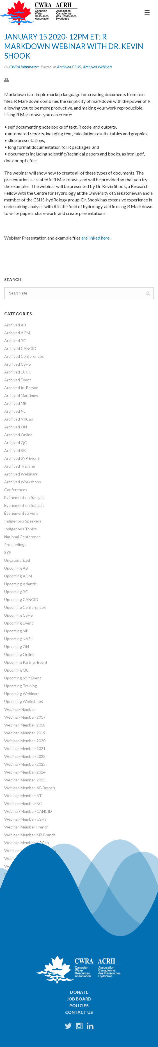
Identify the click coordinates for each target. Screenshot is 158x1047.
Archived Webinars (97, 66)
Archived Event (17, 379)
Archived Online (18, 434)
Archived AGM (17, 332)
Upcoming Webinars (22, 693)
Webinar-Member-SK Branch (29, 858)
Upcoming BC (16, 591)
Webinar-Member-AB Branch (29, 787)
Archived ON (15, 426)
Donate (79, 992)
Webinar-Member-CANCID (28, 811)
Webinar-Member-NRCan (26, 842)
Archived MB (15, 403)
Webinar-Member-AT (23, 795)
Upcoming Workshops (23, 701)
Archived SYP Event (21, 458)
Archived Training (19, 466)
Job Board (79, 998)
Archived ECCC (17, 372)
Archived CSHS (69, 66)
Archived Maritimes (21, 395)
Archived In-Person (21, 387)
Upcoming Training (20, 685)
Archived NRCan (18, 419)
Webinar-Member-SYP (24, 866)
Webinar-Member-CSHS (25, 819)
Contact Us (79, 1012)
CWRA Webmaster (24, 66)
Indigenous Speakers (22, 521)
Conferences (15, 489)
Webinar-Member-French (26, 827)
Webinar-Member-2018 (24, 725)
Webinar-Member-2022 (24, 756)
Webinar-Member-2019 (24, 732)
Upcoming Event (18, 623)
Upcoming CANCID (21, 599)
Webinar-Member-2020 (24, 740)
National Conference (22, 536)
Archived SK (15, 450)
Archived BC (15, 340)
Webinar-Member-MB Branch (30, 834)
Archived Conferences (24, 356)
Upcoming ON (16, 646)
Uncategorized (17, 560)
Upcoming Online (19, 654)
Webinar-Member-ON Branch (30, 850)
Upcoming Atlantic (20, 583)
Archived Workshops (22, 481)
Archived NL (15, 411)
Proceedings (15, 544)
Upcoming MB (16, 630)
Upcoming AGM (18, 576)
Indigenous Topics (20, 528)
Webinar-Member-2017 (24, 717)
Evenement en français (24, 505)
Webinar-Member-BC (23, 803)
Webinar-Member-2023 (24, 764)
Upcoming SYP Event (22, 677)
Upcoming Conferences (25, 607)
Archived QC (15, 442)
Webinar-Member (19, 709)
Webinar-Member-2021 (24, 748)
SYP (8, 552)
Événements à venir (21, 513)
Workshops (14, 881)
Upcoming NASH (18, 638)
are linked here (95, 237)
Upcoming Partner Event (25, 662)
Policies (79, 1005)
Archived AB (15, 324)
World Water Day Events (25, 889)
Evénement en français (24, 497)
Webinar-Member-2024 (24, 772)
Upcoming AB (16, 568)
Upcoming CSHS (18, 615)
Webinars (12, 874)
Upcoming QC (16, 670)
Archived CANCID (20, 348)
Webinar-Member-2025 (24, 779)
